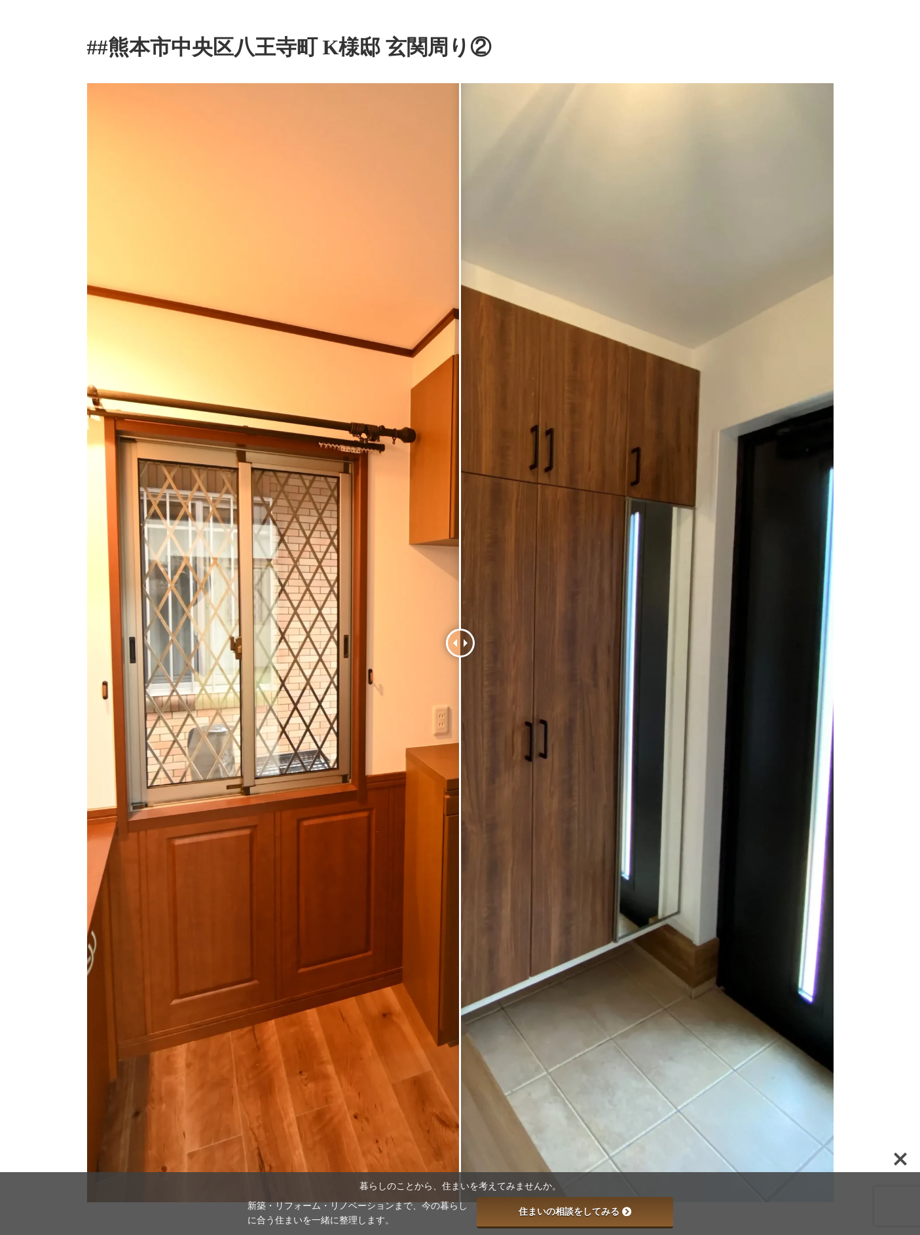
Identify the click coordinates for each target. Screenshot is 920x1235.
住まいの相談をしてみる (575, 1211)
